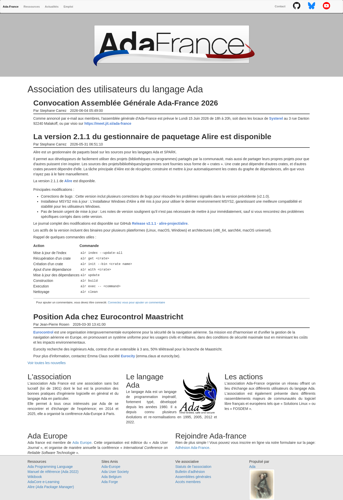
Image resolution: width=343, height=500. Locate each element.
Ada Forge (110, 482)
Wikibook (35, 477)
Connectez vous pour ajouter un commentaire (136, 302)
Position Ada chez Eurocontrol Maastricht (108, 316)
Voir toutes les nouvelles (47, 363)
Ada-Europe (111, 467)
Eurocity (128, 356)
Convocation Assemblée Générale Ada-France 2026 (125, 103)
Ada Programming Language (50, 467)
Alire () (51, 487)
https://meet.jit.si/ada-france (107, 123)
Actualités (52, 6)
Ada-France (10, 6)
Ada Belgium (111, 477)
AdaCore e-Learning (43, 482)
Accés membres (188, 482)
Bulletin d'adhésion (190, 472)
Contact (280, 6)
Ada (252, 467)
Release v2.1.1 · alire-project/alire (159, 223)
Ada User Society (115, 472)
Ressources (31, 6)
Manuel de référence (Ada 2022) (53, 472)
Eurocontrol (43, 332)
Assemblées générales (193, 477)
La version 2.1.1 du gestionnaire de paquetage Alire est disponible (152, 136)
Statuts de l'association (193, 467)
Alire (68, 181)
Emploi (68, 6)
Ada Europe (82, 443)
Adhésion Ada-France (192, 448)
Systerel (276, 118)
